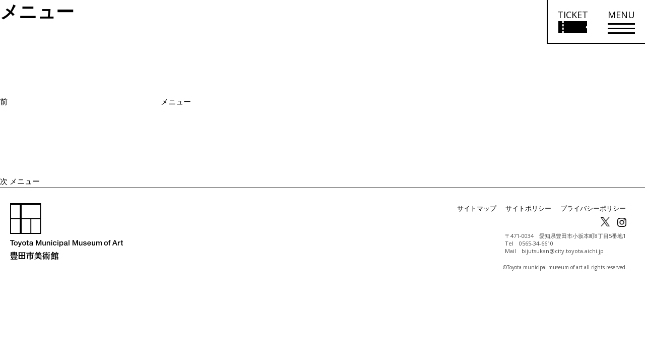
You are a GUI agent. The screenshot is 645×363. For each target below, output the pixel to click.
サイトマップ (487, 208)
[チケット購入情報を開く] (572, 22)
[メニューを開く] (621, 22)
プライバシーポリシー (595, 208)
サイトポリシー (535, 208)
